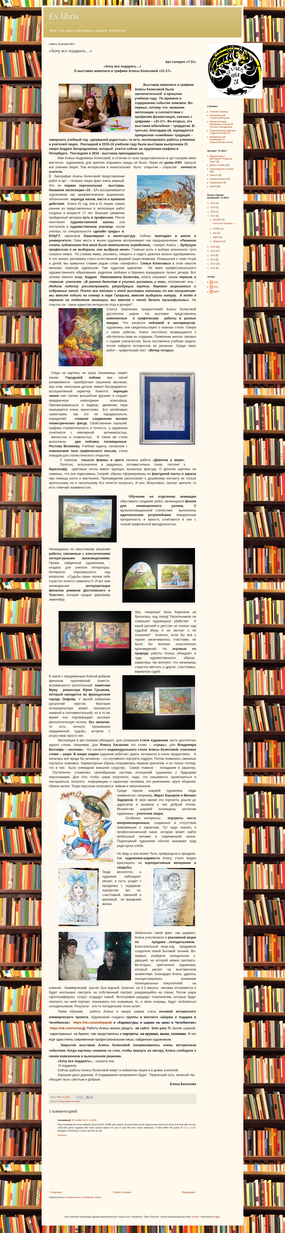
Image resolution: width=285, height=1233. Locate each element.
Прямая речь (216, 182)
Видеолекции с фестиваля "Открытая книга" (221, 159)
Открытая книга (218, 179)
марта (216, 237)
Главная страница (122, 1192)
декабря (217, 219)
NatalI (216, 291)
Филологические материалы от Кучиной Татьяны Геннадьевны (221, 124)
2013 (213, 259)
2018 (213, 211)
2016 (213, 247)
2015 (213, 251)
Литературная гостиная (69, 1101)
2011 (213, 268)
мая (215, 233)
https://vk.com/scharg (67, 1028)
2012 (213, 263)
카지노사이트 (189, 1127)
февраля (218, 241)
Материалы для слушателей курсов (219, 116)
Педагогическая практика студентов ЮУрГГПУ (222, 131)
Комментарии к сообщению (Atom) (83, 1197)
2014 (213, 255)
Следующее (56, 1192)
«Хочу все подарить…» (224, 223)
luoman (195, 1217)
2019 (213, 207)
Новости (214, 175)
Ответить (62, 1135)
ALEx (216, 282)
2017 (213, 216)
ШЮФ (213, 186)
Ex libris (64, 16)
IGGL (216, 287)
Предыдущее (188, 1192)
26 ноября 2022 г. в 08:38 (84, 1120)
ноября (217, 228)
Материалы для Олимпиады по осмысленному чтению (221, 140)
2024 (213, 203)
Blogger (216, 1217)
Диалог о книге (217, 165)
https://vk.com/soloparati (92, 1022)
